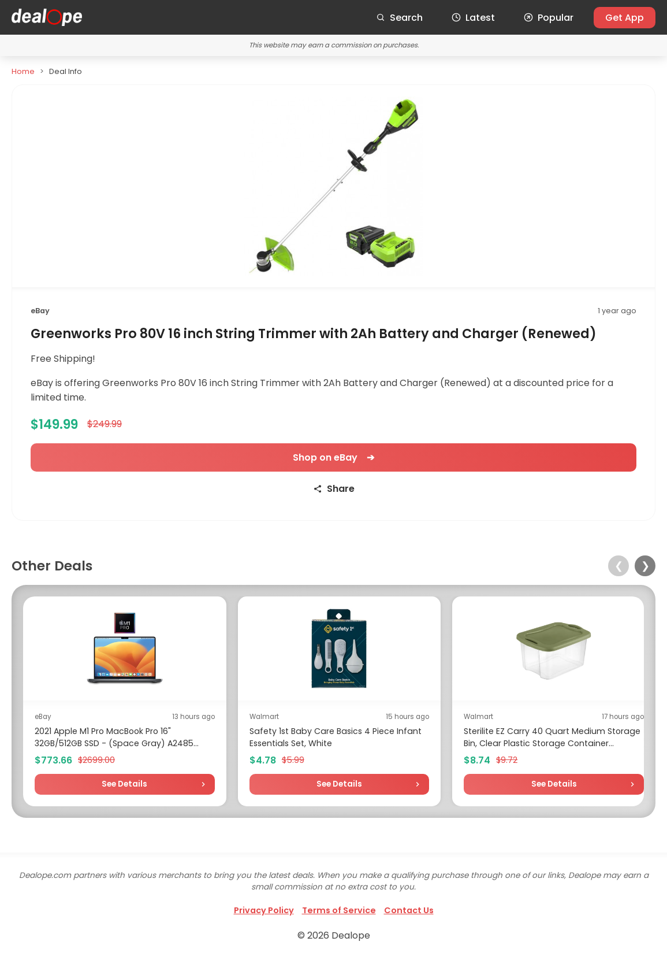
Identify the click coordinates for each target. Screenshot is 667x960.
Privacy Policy (264, 910)
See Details (124, 784)
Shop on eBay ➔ (333, 457)
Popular (548, 17)
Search (399, 17)
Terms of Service (339, 910)
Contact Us (409, 910)
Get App (624, 17)
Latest (473, 17)
